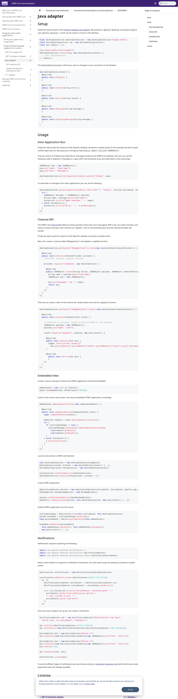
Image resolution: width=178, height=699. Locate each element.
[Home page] (40, 10)
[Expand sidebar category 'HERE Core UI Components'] (30, 25)
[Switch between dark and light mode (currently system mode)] (155, 3)
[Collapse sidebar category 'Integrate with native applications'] (30, 34)
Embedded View (154, 36)
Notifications (153, 41)
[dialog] (89, 686)
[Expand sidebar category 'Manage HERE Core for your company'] (30, 80)
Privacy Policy (90, 684)
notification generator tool (106, 664)
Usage (149, 22)
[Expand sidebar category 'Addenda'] (30, 85)
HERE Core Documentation (23, 3)
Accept (130, 689)
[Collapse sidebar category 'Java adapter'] (30, 60)
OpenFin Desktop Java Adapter (77, 30)
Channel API (56, 225)
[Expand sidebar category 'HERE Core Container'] (30, 29)
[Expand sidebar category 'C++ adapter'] (30, 75)
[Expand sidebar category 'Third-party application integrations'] (30, 41)
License (149, 46)
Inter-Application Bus (156, 27)
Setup (149, 17)
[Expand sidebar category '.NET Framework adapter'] (30, 56)
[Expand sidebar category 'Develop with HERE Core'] (30, 21)
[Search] (167, 3)
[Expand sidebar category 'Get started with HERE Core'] (30, 17)
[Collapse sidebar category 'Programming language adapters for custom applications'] (30, 47)
